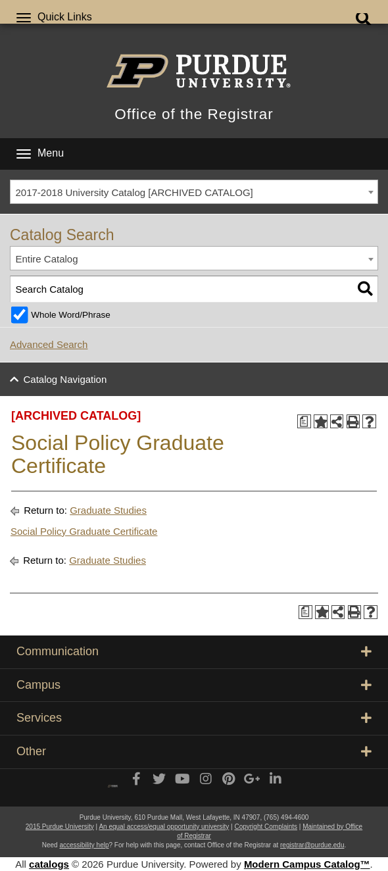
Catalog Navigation (65, 379)
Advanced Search (48, 344)
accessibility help (84, 845)
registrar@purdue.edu (312, 845)
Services (194, 717)
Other (194, 751)
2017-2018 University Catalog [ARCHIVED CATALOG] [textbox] (134, 192)
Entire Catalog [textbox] (47, 258)
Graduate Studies (108, 510)
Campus (194, 684)
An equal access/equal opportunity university (164, 826)
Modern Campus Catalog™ (307, 864)
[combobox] (194, 192)
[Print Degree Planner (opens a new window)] (304, 421)
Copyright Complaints (265, 826)
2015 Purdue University (60, 826)
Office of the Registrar (193, 114)
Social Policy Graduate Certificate (84, 531)
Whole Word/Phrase (70, 315)
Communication (194, 651)
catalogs (49, 864)
